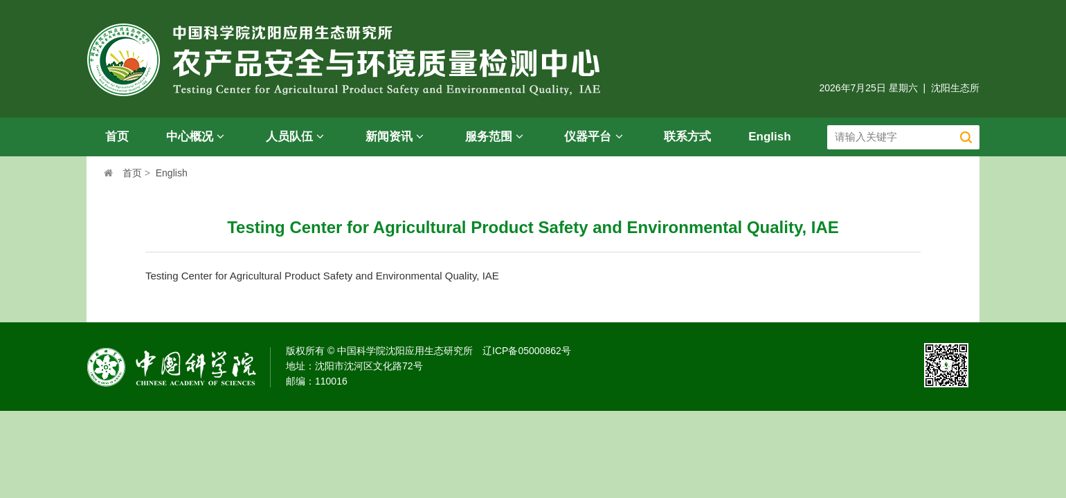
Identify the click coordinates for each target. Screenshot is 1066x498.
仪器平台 (595, 136)
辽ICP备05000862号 (526, 350)
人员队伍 (297, 136)
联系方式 (687, 136)
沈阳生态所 (955, 87)
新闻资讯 (396, 136)
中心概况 (197, 136)
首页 (117, 136)
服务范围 (496, 136)
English (769, 136)
